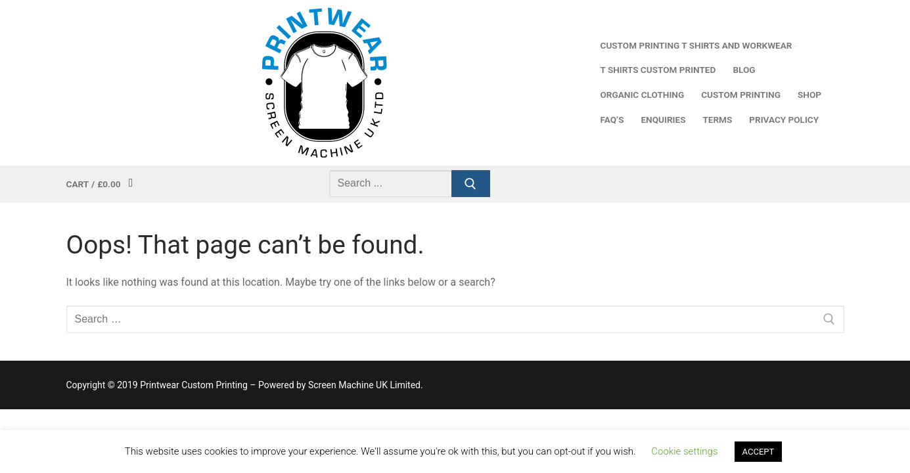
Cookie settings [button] (684, 451)
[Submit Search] (471, 184)
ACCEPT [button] (758, 452)
